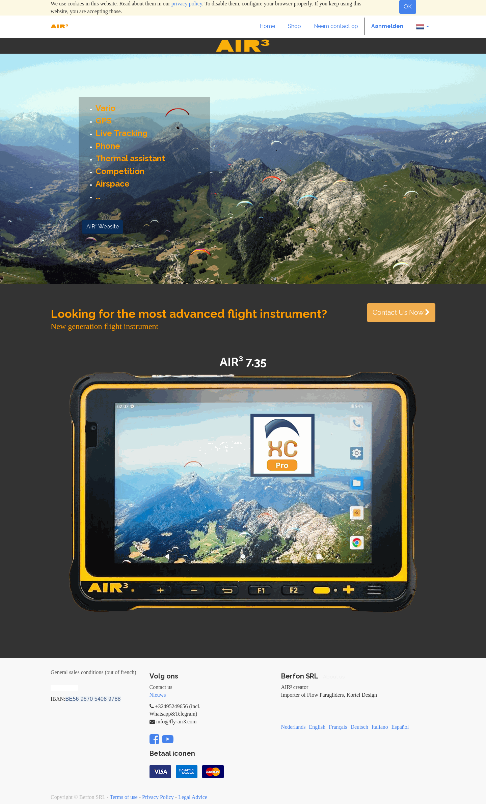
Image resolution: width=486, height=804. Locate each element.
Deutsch (359, 727)
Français (338, 727)
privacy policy (186, 3)
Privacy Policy (158, 797)
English (317, 727)
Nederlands (293, 727)
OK (408, 6)
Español (400, 727)
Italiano (380, 727)
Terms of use (123, 797)
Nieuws (158, 695)
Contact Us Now (401, 312)
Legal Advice (192, 797)
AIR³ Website (102, 226)
